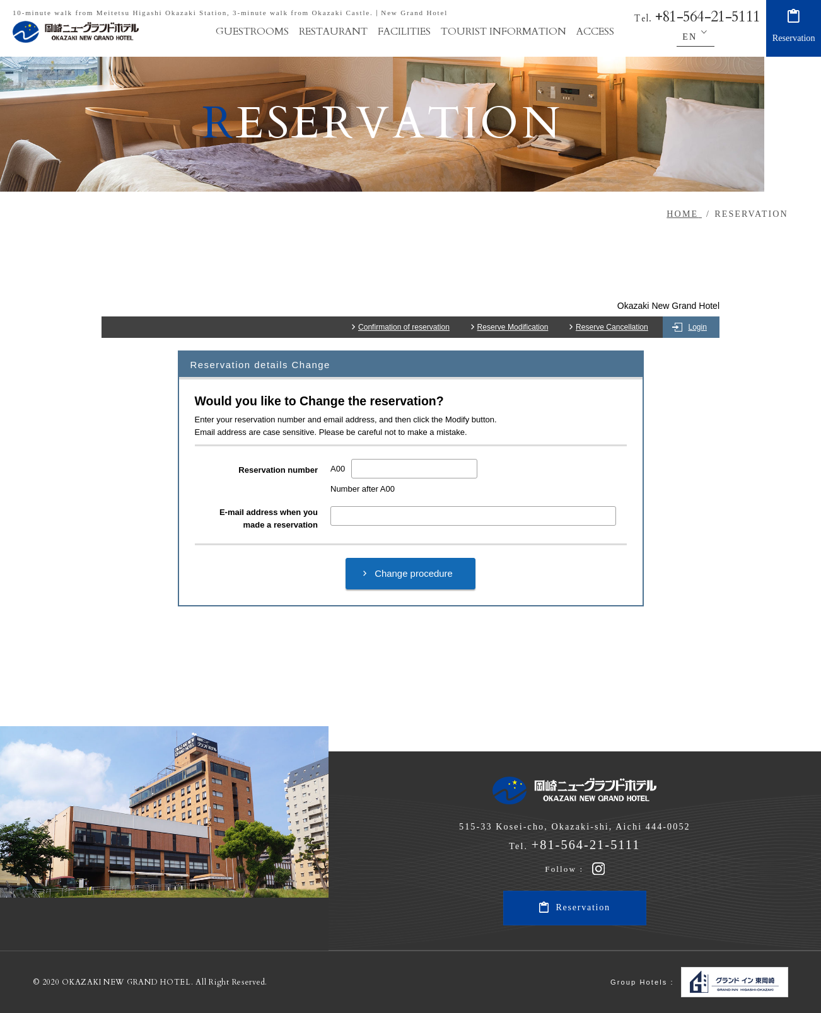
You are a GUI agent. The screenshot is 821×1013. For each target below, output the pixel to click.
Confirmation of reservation (404, 327)
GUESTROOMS (252, 31)
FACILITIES (404, 31)
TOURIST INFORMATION (503, 31)
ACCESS (595, 31)
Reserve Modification (513, 327)
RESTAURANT (333, 31)
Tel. (697, 19)
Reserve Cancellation (612, 327)
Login (697, 327)
